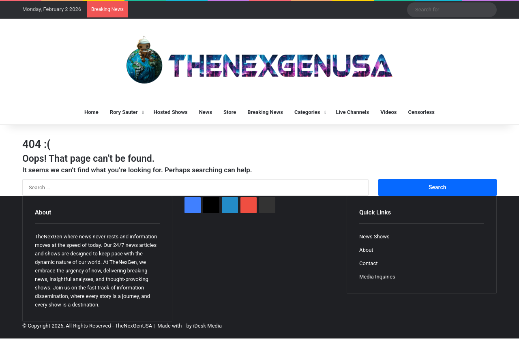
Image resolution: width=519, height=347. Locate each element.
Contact (368, 263)
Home (91, 112)
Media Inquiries (377, 277)
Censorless (421, 112)
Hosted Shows (171, 112)
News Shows (374, 236)
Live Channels (352, 112)
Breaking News (265, 112)
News (205, 112)
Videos (388, 112)
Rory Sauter (124, 112)
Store (229, 112)
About (366, 250)
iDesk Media (207, 326)
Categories (307, 112)
